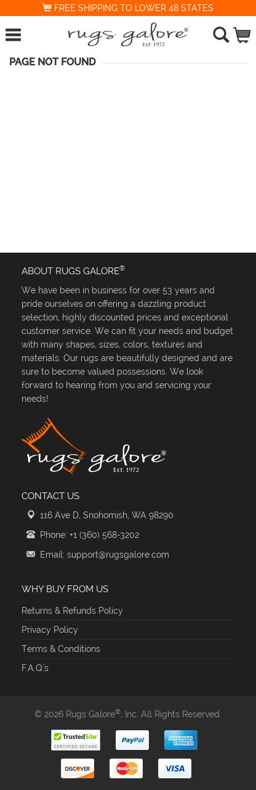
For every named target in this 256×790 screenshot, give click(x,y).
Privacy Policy (50, 630)
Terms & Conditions (61, 649)
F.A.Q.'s (35, 668)
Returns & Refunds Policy (72, 611)
